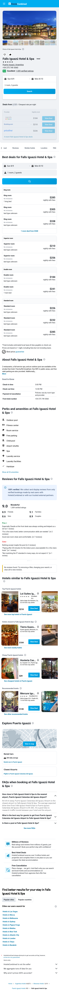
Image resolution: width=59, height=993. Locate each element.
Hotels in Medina (9, 928)
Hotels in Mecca (9, 915)
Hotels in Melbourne (10, 918)
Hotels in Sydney (9, 922)
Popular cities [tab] (9, 900)
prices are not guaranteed (12, 957)
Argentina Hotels (20, 983)
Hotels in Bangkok (9, 945)
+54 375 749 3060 (10, 67)
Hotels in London (9, 938)
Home (10, 983)
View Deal (34, 608)
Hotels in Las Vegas (10, 912)
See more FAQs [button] (29, 828)
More (4, 374)
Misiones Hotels (39, 983)
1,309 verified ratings (25, 71)
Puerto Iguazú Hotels (18, 988)
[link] (18, 614)
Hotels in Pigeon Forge (11, 925)
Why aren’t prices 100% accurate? (31, 972)
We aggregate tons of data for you (31, 968)
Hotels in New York (10, 932)
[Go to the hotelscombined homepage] (17, 4)
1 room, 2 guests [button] (11, 85)
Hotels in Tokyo (8, 942)
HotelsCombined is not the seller (31, 964)
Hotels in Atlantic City (11, 935)
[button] (4, 3)
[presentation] (23, 49)
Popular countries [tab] (24, 900)
